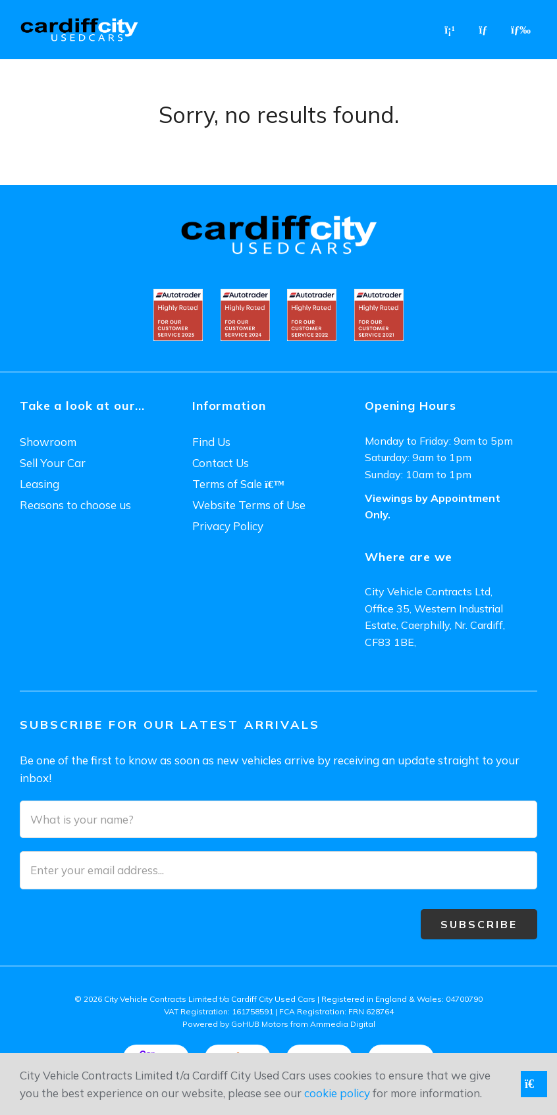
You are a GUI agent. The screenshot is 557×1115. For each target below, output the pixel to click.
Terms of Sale (238, 484)
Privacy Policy (227, 526)
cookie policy (337, 1093)
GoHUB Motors (259, 1024)
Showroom (48, 442)
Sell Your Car (53, 463)
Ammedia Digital (342, 1024)
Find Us (211, 442)
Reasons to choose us (75, 505)
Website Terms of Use (248, 505)
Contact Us (220, 463)
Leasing (39, 484)
